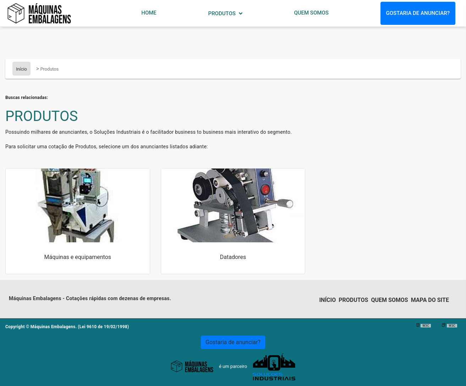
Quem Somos (311, 13)
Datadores (233, 257)
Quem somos (389, 300)
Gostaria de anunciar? (418, 13)
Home (149, 13)
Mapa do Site (430, 300)
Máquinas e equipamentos (77, 257)
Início (327, 300)
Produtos (222, 13)
